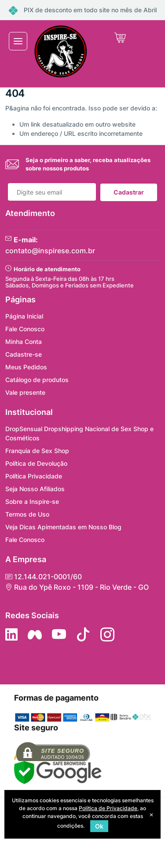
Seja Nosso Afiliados (35, 488)
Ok (99, 826)
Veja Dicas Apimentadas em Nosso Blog (63, 527)
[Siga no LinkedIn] (11, 634)
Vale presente (25, 392)
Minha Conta (23, 341)
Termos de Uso (27, 514)
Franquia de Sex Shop (37, 450)
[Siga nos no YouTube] (59, 634)
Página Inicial (24, 316)
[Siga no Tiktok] (83, 634)
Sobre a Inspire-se (32, 501)
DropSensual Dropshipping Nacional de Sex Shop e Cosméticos (79, 433)
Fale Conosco (24, 329)
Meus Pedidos (26, 367)
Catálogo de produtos (37, 379)
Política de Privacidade (108, 808)
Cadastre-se (23, 354)
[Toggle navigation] (18, 41)
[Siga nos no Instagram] (107, 634)
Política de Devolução (36, 463)
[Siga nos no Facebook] (35, 634)
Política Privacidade (33, 476)
